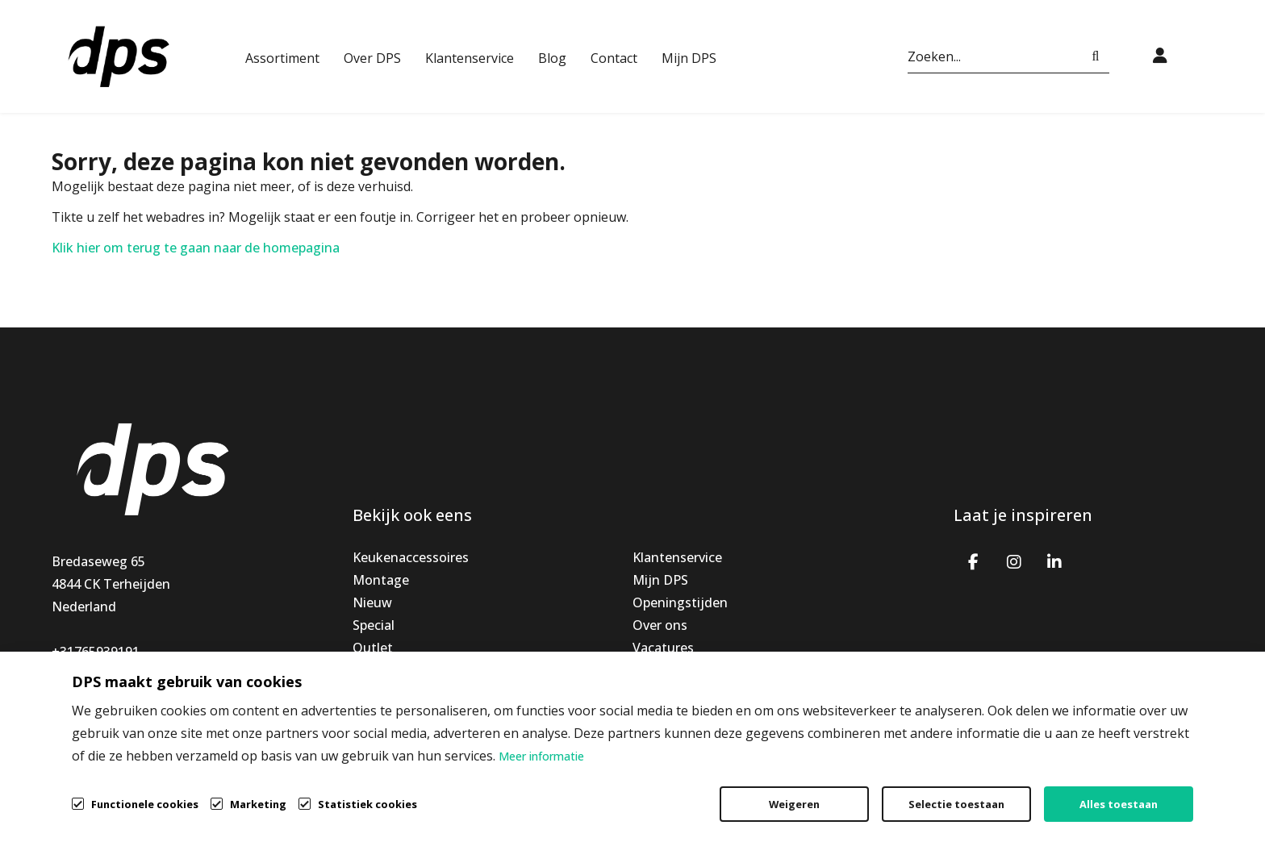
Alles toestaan (1118, 804)
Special (374, 625)
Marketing (258, 804)
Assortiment (282, 58)
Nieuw (372, 602)
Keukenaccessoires (411, 557)
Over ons (659, 625)
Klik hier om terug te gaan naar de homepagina (196, 247)
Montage (381, 580)
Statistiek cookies (367, 804)
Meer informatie (541, 756)
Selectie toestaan (956, 804)
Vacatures (663, 648)
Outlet (373, 648)
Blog (552, 58)
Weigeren (794, 804)
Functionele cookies (144, 802)
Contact (614, 58)
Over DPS (372, 58)
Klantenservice (469, 58)
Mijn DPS (689, 58)
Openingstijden (680, 602)
